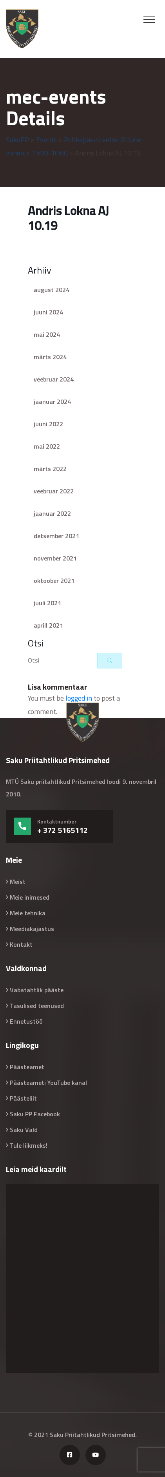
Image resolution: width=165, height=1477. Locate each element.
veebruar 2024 (54, 379)
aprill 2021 (48, 625)
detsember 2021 (56, 535)
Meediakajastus (32, 928)
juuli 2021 (47, 603)
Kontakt (21, 944)
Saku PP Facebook (35, 1114)
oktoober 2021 (54, 580)
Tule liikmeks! (28, 1145)
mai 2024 (47, 334)
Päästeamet (27, 1067)
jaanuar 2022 (52, 513)
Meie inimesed (29, 897)
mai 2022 (47, 446)
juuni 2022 (48, 424)
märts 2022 (50, 468)
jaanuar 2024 (52, 401)
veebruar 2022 (54, 491)
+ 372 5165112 (62, 830)
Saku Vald (24, 1129)
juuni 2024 (48, 312)
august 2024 (51, 289)
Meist (17, 881)
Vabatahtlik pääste (36, 990)
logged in (78, 698)
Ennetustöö (26, 1021)
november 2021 (55, 558)
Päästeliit (23, 1098)
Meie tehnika (27, 913)
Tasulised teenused (37, 1005)
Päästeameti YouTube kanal (48, 1082)
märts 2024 (50, 356)
